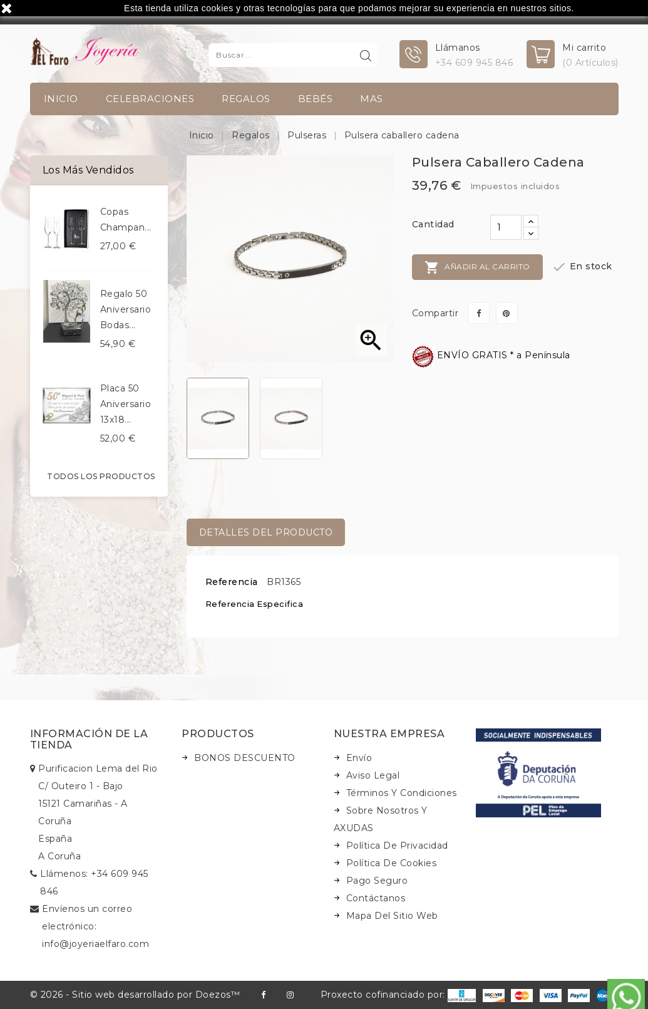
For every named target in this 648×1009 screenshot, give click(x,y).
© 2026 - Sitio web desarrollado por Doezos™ (135, 994)
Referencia (231, 581)
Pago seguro (377, 880)
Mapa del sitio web (392, 915)
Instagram (290, 995)
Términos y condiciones (401, 793)
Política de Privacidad (397, 845)
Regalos (246, 99)
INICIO (61, 99)
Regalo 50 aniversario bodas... (126, 309)
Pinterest (507, 313)
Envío (359, 757)
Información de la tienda (89, 739)
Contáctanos (376, 898)
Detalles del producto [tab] (266, 532)
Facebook (263, 995)
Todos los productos (101, 476)
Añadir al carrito (477, 267)
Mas (371, 99)
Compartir (479, 313)
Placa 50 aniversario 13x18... (126, 404)
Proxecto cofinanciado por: (398, 994)
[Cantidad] (506, 227)
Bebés (315, 99)
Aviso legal (373, 775)
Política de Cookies (391, 863)
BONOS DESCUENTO (245, 757)
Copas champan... (126, 219)
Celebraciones (150, 99)
